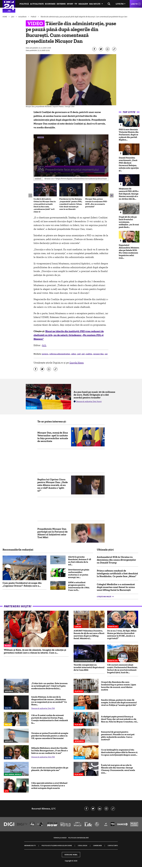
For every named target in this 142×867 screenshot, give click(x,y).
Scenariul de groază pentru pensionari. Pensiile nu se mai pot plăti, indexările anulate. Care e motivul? (117, 735)
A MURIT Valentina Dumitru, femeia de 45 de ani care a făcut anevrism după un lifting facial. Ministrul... (89, 634)
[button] (71, 155)
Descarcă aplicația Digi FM (43, 708)
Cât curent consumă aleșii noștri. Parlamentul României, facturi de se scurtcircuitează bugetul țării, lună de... (122, 668)
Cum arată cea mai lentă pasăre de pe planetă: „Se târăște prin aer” (49, 769)
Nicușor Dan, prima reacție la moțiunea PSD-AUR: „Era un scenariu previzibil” (96, 203)
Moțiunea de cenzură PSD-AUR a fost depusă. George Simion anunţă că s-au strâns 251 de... (128, 193)
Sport (70, 4)
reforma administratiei (59, 354)
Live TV (134, 4)
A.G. (44, 345)
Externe (61, 4)
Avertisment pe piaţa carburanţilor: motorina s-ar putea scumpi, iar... (78, 573)
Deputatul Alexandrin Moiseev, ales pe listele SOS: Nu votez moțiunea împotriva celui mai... (129, 251)
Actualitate (37, 4)
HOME (5, 16)
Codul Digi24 (82, 845)
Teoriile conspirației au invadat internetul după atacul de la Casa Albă (89, 667)
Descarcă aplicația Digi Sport (89, 401)
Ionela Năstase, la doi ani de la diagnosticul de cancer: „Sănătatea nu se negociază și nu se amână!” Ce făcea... (49, 700)
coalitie (89, 354)
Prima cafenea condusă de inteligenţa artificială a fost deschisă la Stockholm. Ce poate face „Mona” (117, 573)
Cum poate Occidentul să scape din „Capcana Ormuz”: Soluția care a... (22, 584)
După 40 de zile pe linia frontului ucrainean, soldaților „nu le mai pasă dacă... (129, 221)
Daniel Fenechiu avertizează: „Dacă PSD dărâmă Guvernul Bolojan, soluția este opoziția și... (129, 164)
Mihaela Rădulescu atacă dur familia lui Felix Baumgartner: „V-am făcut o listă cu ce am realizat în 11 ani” (49, 750)
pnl (83, 354)
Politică (24, 4)
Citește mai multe (104, 596)
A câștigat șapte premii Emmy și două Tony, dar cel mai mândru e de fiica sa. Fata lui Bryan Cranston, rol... (119, 719)
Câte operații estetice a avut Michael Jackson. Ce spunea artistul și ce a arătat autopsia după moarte (49, 785)
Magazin (83, 4)
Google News (76, 362)
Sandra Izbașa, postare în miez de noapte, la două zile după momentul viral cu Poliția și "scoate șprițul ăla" (119, 702)
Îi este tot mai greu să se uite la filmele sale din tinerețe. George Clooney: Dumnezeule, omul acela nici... (118, 769)
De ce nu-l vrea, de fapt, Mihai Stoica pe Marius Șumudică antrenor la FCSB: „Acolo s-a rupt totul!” (121, 634)
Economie (50, 4)
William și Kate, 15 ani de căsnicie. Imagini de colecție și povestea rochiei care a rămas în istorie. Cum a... (35, 651)
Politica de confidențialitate (78, 838)
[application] (71, 155)
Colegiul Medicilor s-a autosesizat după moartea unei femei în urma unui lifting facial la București (116, 587)
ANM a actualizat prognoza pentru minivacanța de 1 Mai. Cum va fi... (79, 586)
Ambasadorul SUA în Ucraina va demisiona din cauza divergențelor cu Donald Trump (116, 559)
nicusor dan (98, 354)
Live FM (120, 4)
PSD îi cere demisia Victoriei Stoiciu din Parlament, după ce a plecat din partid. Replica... (129, 134)
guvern (45, 354)
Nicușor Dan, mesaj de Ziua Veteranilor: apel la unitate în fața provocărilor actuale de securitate (52, 437)
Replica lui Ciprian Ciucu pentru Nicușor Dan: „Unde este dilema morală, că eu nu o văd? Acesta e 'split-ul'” (52, 485)
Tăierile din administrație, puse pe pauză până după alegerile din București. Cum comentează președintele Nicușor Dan (83, 16)
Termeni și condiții (59, 838)
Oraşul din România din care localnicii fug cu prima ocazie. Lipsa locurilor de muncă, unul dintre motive (118, 686)
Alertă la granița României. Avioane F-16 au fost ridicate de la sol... (79, 560)
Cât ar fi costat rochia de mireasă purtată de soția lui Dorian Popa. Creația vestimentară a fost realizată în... (49, 719)
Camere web (97, 845)
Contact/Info (113, 845)
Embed (38, 178)
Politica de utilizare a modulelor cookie (57, 845)
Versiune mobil (71, 854)
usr (106, 354)
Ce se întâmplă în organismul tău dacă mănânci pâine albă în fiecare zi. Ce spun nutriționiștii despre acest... (119, 752)
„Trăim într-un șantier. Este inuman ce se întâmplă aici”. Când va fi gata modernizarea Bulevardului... (49, 686)
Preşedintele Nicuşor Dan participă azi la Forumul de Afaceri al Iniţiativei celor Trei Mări (52, 533)
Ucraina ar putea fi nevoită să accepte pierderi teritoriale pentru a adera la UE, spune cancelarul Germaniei (49, 736)
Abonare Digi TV (30, 845)
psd (79, 354)
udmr (74, 354)
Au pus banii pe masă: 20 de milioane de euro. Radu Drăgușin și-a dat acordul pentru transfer (94, 394)
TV (76, 4)
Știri (13, 16)
